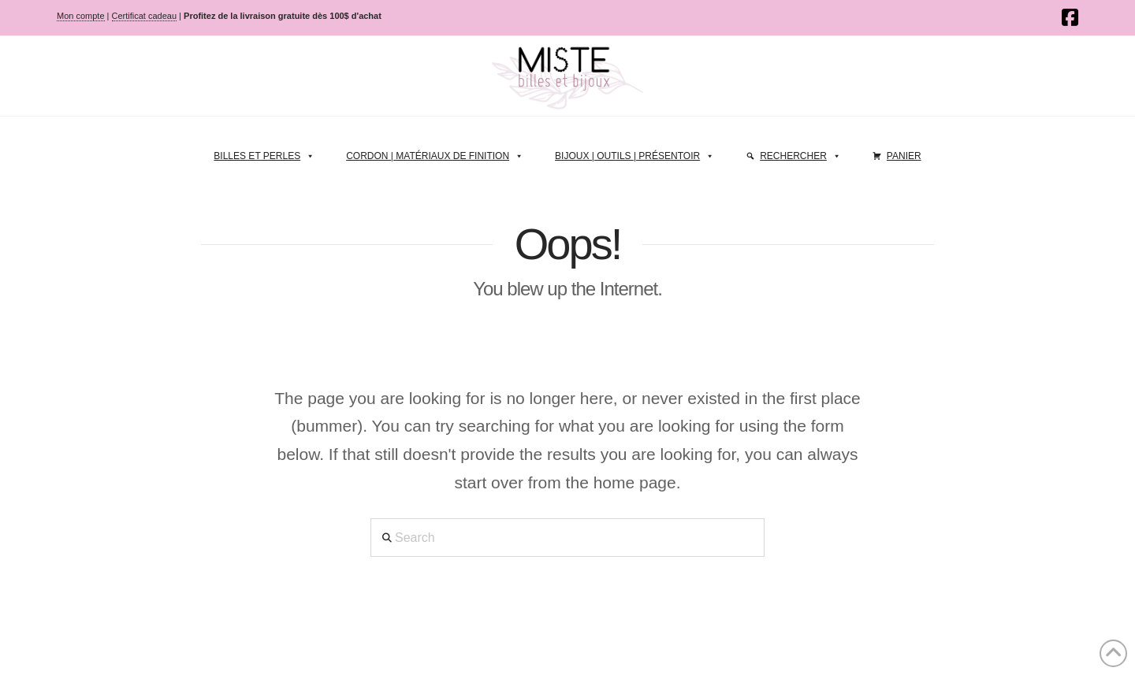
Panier (904, 155)
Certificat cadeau (144, 15)
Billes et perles (264, 152)
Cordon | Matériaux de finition (434, 152)
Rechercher (800, 152)
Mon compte (81, 15)
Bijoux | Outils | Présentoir (634, 152)
